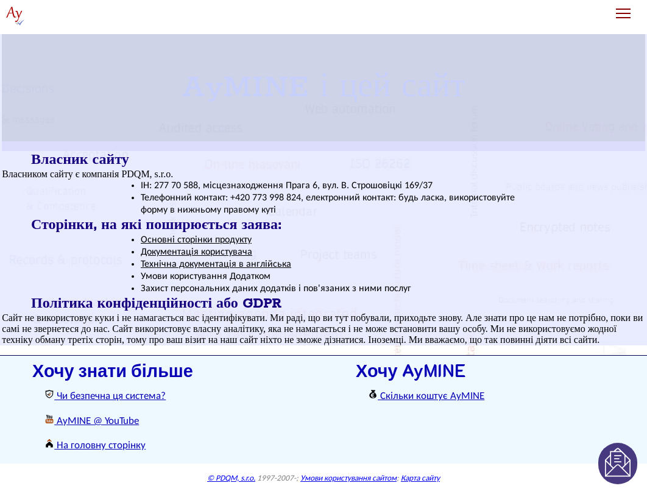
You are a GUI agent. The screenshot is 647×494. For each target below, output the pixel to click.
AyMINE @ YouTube (91, 421)
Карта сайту (420, 478)
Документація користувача (196, 252)
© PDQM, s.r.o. (231, 478)
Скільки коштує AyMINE (426, 396)
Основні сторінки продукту (196, 240)
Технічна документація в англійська (216, 264)
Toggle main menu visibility (624, 9)
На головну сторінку (95, 445)
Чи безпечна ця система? (105, 396)
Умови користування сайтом (348, 478)
